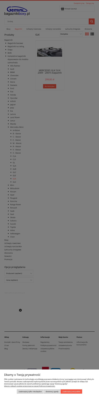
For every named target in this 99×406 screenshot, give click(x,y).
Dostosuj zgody (52, 391)
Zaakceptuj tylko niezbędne (30, 391)
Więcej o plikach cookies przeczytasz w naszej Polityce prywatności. (29, 386)
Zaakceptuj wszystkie (71, 391)
